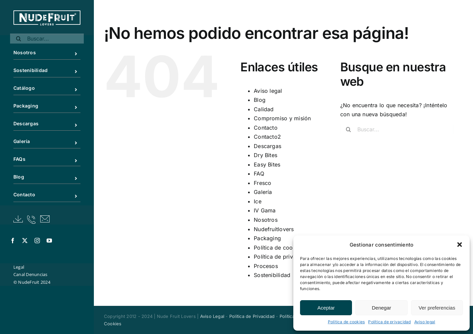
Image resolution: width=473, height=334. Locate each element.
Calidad (264, 109)
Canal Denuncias (30, 274)
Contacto (52, 195)
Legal (18, 267)
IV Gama (265, 210)
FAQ (259, 173)
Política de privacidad (389, 321)
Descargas (52, 124)
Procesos (266, 266)
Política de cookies (346, 321)
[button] (459, 244)
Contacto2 (267, 136)
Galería (52, 141)
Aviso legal (424, 321)
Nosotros (52, 53)
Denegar (381, 308)
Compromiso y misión (282, 118)
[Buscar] (18, 38)
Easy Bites (267, 164)
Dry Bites (265, 155)
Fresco (262, 183)
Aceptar (326, 308)
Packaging (52, 106)
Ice (257, 201)
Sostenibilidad (52, 70)
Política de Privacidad (252, 316)
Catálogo (52, 88)
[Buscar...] (47, 38)
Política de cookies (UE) (285, 247)
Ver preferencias (437, 308)
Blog (52, 177)
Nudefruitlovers (274, 229)
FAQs (52, 159)
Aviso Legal (212, 316)
